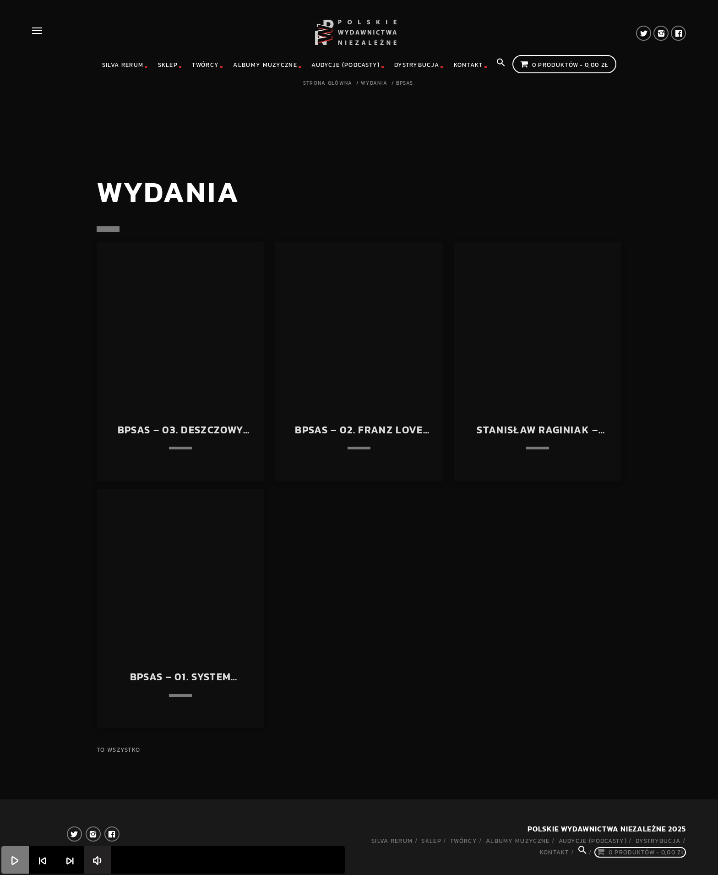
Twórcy (205, 64)
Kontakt (468, 64)
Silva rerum (122, 64)
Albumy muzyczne (265, 64)
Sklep (168, 64)
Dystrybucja (416, 64)
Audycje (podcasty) (345, 64)
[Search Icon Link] (501, 65)
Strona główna (328, 83)
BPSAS (404, 83)
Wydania (374, 83)
